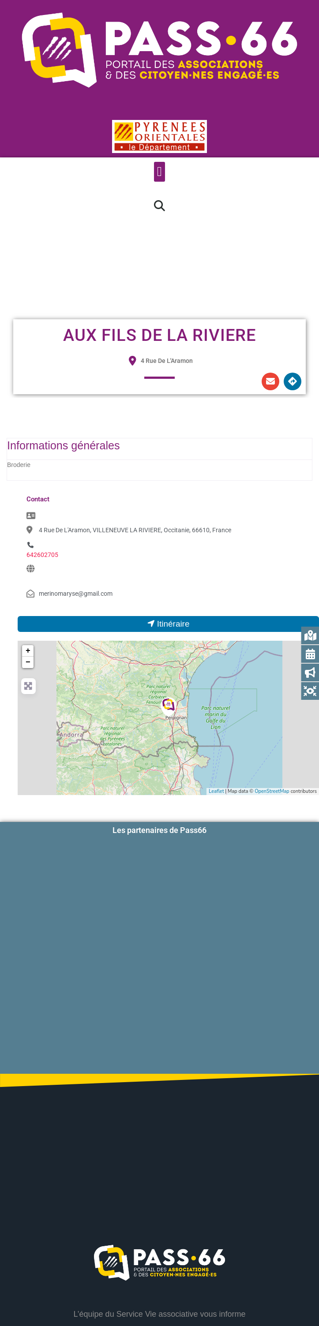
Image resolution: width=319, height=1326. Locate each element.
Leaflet (216, 791)
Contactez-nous (221, 1256)
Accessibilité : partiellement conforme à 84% (159, 1289)
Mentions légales (159, 1315)
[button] (159, 172)
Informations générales (63, 445)
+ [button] (28, 651)
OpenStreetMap (272, 791)
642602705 (42, 554)
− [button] (28, 662)
